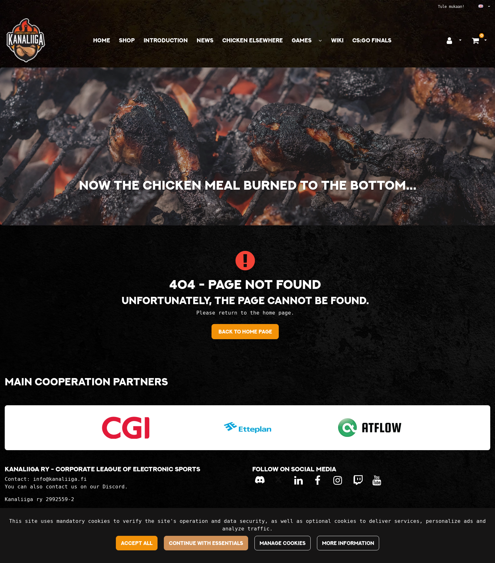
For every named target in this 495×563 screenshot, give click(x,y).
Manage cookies (282, 543)
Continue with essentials (206, 543)
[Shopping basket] (476, 40)
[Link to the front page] (26, 40)
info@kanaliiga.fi (60, 479)
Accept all (136, 543)
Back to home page (245, 331)
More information (348, 543)
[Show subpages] (320, 41)
